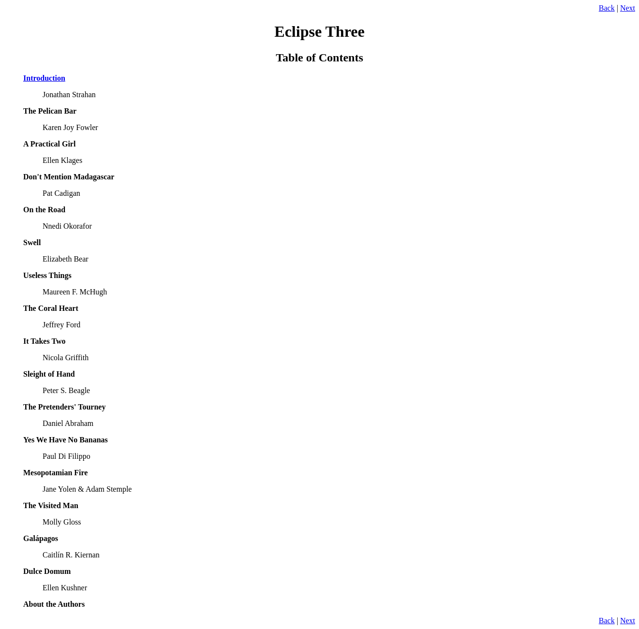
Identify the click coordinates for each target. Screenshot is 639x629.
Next (627, 8)
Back (607, 8)
